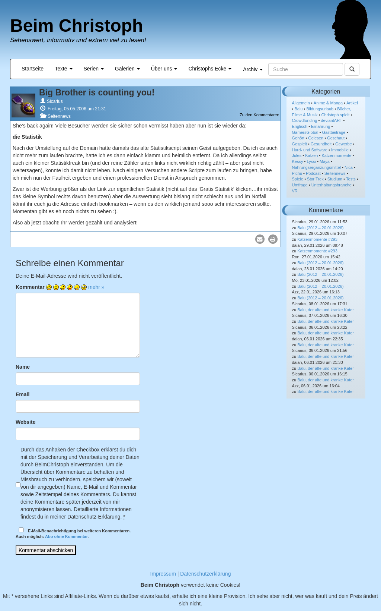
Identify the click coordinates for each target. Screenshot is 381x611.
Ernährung (320, 126)
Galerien (127, 69)
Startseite (33, 69)
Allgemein (301, 103)
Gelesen (315, 138)
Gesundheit (321, 144)
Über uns (164, 69)
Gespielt (299, 144)
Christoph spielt (335, 115)
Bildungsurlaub (319, 109)
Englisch (300, 126)
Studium (334, 179)
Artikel (352, 103)
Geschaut (336, 138)
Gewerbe (343, 144)
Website (25, 422)
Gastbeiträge (333, 132)
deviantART (331, 120)
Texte (63, 69)
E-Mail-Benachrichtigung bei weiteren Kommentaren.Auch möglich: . (73, 533)
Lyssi (311, 161)
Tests (351, 179)
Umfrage (300, 185)
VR (295, 191)
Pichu (297, 173)
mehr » (96, 287)
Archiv (253, 69)
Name (23, 367)
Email (22, 394)
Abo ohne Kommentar (66, 536)
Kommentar (30, 287)
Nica (349, 167)
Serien (94, 69)
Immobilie (340, 150)
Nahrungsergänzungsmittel (316, 167)
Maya (325, 161)
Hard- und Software (309, 150)
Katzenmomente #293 (317, 239)
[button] (260, 239)
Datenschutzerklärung (205, 574)
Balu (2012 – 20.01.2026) (320, 228)
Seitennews (59, 116)
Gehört (298, 138)
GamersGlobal (305, 132)
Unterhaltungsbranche (331, 185)
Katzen (311, 155)
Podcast (313, 173)
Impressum (163, 574)
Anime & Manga (328, 103)
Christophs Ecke (209, 69)
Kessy (297, 161)
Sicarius (55, 101)
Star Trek (315, 179)
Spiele (298, 179)
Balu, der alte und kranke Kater (325, 310)
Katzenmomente (336, 155)
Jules (297, 155)
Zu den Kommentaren (259, 115)
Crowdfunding (304, 120)
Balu (298, 109)
